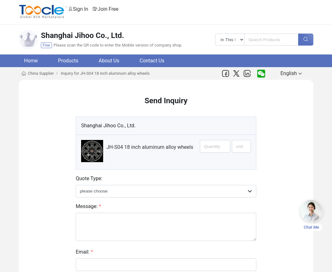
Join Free (108, 9)
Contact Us (151, 61)
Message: (88, 206)
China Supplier (41, 73)
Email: (84, 252)
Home (31, 61)
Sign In (80, 9)
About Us (109, 61)
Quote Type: (89, 178)
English (291, 73)
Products (68, 61)
